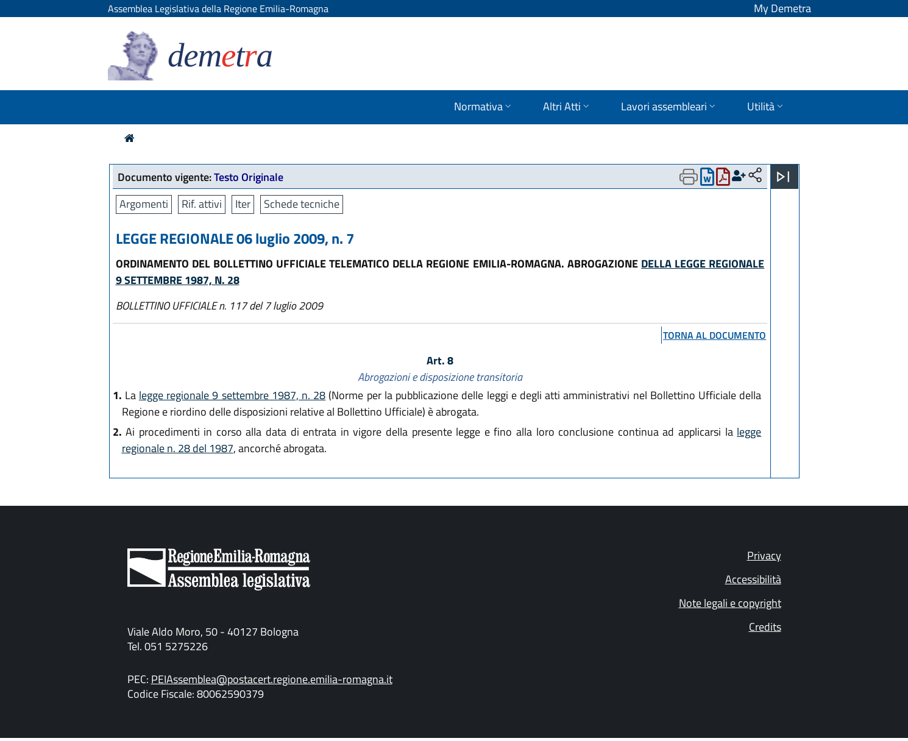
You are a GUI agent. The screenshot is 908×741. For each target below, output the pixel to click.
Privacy (764, 555)
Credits (765, 627)
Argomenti (143, 204)
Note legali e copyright (730, 603)
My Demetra (782, 8)
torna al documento (714, 335)
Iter (242, 204)
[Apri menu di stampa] (688, 177)
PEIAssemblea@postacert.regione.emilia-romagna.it (271, 679)
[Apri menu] (783, 177)
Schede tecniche (301, 204)
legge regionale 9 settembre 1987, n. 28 (232, 395)
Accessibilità (753, 579)
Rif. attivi (202, 204)
